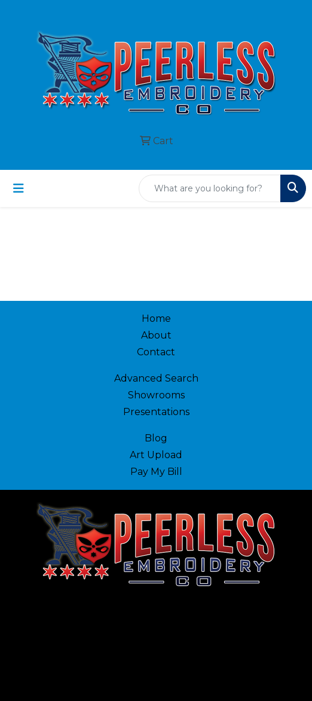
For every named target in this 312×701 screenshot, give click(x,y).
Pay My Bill (156, 471)
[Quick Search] (210, 188)
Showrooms (156, 395)
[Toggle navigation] (18, 188)
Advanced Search (156, 378)
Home (156, 318)
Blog (156, 438)
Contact (156, 352)
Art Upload (156, 455)
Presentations (156, 411)
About (156, 335)
